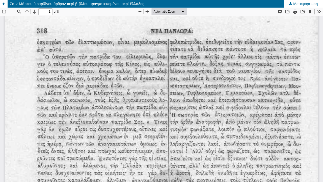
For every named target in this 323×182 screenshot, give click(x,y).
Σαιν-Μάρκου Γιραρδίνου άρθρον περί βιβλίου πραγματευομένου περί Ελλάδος (77, 3)
